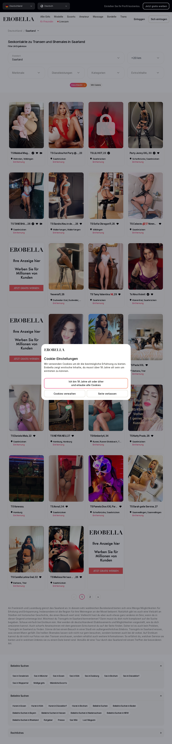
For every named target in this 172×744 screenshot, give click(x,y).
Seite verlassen (107, 393)
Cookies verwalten (65, 393)
